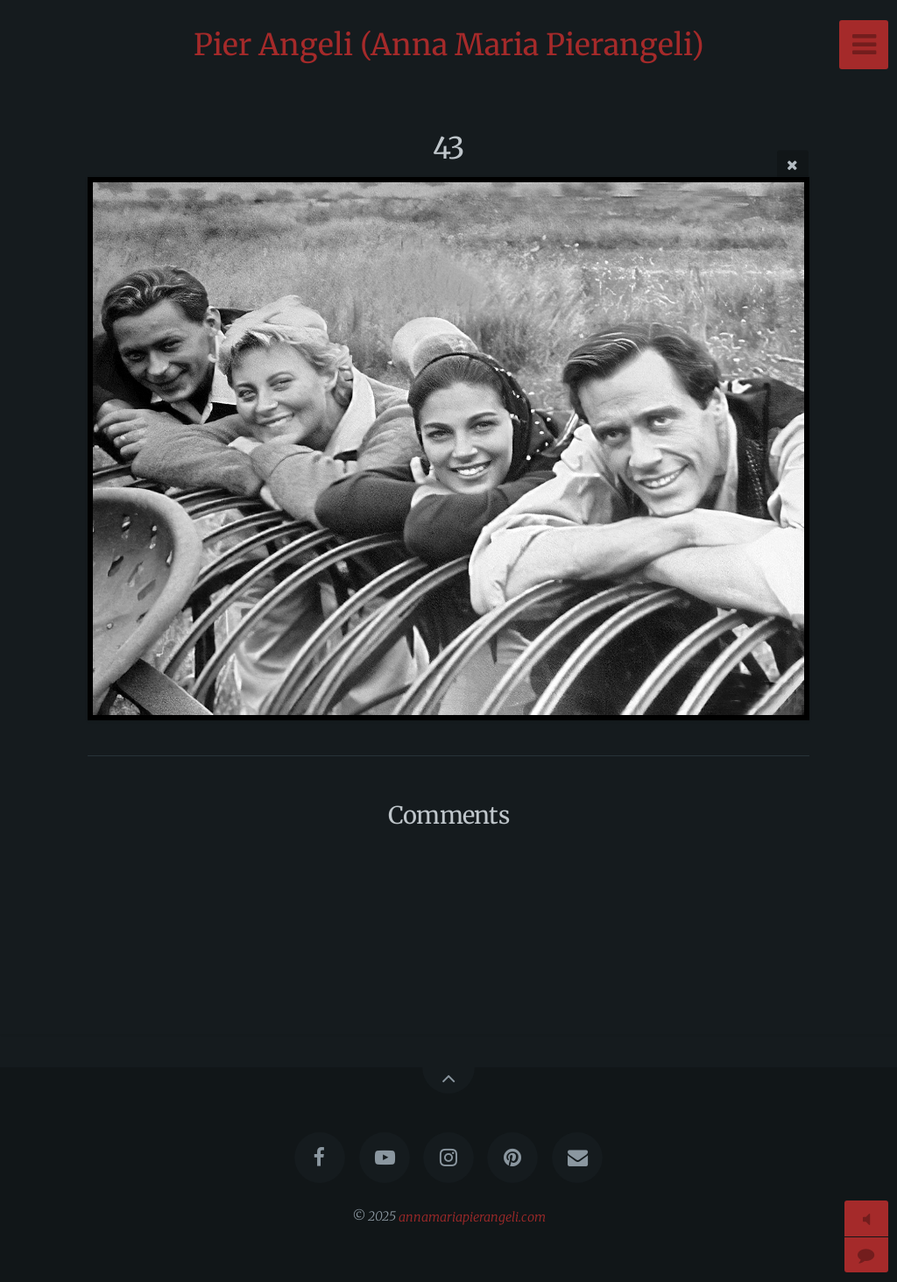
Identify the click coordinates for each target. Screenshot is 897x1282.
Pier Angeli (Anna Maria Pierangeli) (449, 44)
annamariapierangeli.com (472, 1216)
